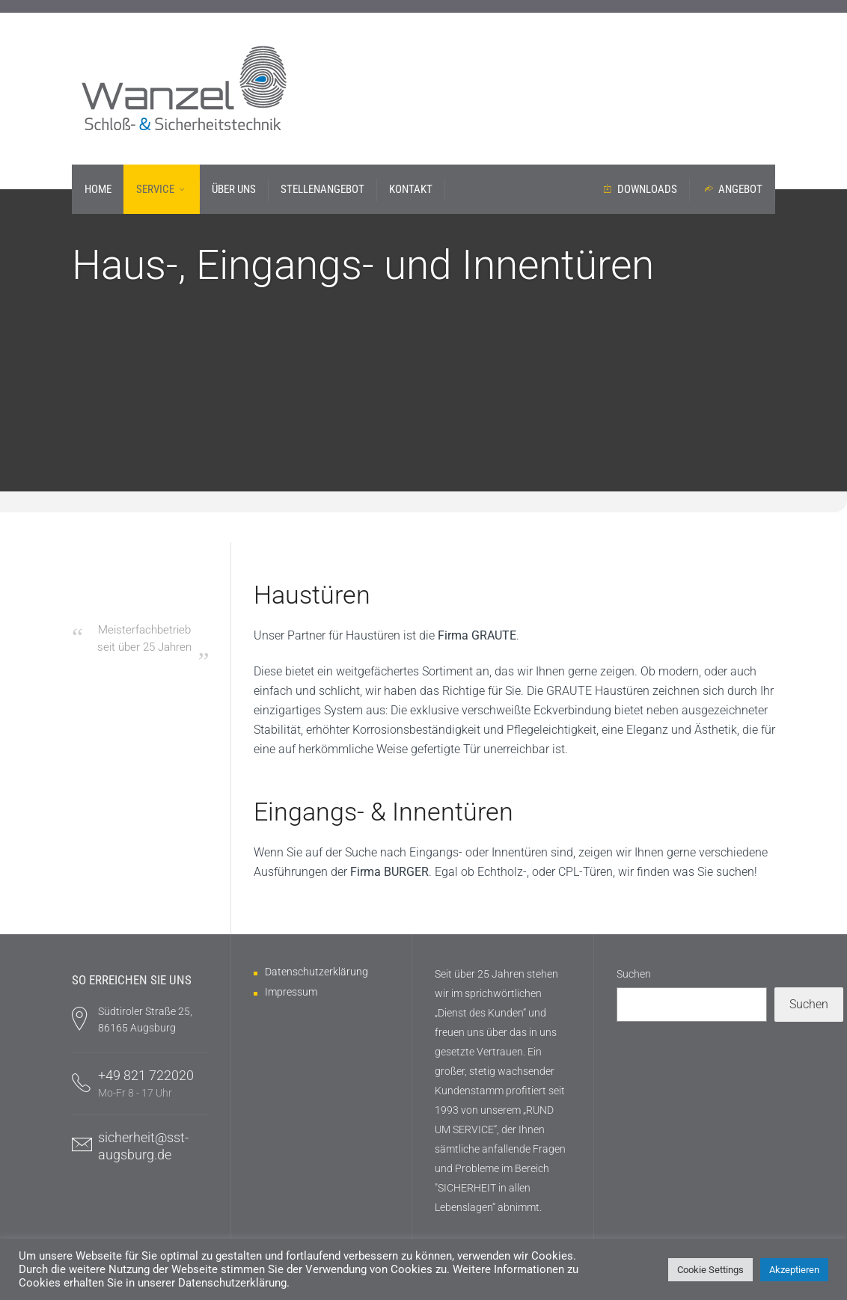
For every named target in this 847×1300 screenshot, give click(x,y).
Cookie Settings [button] (710, 1269)
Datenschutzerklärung (316, 972)
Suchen (634, 974)
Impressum (291, 992)
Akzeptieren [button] (794, 1269)
